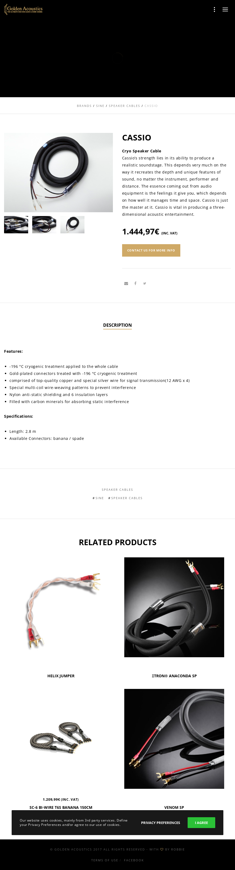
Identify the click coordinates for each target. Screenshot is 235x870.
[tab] (117, 325)
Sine (100, 498)
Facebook (134, 860)
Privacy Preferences (160, 822)
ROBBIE (178, 849)
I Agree (201, 822)
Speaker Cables (117, 490)
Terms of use (104, 860)
